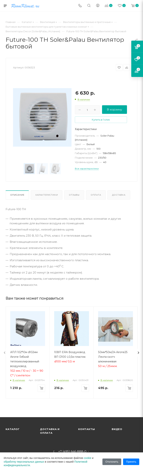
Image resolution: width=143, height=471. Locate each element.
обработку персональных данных (24, 461)
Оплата (96, 195)
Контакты (86, 429)
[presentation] (4, 352)
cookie (87, 457)
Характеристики (46, 195)
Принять (131, 461)
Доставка (118, 195)
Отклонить (111, 461)
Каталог (13, 429)
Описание (17, 195)
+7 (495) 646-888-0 (72, 451)
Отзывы (74, 195)
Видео (117, 429)
